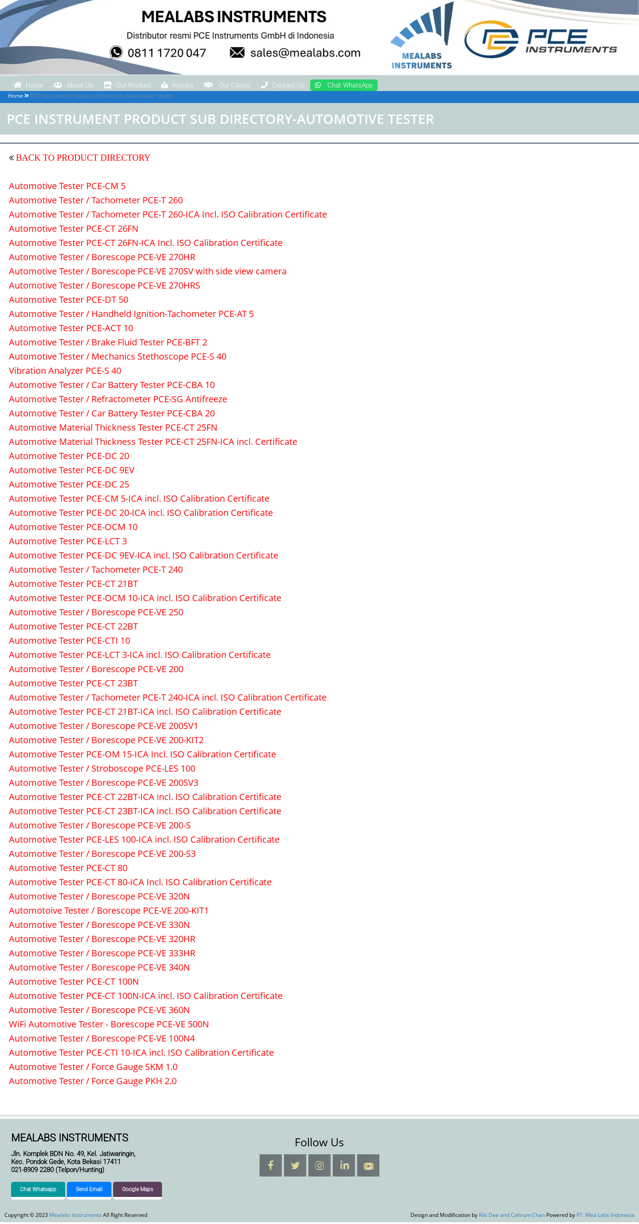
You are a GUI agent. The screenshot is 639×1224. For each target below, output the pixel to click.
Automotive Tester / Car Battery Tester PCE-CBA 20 (112, 415)
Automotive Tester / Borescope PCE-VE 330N (99, 926)
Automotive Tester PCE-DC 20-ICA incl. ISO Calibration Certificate (141, 514)
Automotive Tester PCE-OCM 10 (73, 529)
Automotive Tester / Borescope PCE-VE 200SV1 (103, 727)
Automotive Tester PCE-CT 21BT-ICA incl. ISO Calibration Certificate (145, 713)
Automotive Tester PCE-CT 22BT (73, 628)
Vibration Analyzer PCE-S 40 (65, 372)
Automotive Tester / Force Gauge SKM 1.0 (93, 1068)
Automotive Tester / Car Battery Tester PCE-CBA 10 (112, 386)
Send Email (89, 1191)
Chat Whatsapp (38, 1191)
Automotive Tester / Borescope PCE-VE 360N (99, 1012)
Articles (230, 86)
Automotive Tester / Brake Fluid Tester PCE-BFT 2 (108, 344)
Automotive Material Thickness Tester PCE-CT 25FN (113, 429)
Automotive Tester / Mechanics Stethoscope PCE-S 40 (117, 358)
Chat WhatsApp (447, 86)
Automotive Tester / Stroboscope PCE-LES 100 (102, 770)
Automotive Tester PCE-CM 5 (67, 188)
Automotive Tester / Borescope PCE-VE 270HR (102, 259)
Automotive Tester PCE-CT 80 (68, 869)
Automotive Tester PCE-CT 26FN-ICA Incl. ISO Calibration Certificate (146, 244)
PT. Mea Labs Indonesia (605, 1216)
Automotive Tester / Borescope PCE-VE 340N (99, 969)
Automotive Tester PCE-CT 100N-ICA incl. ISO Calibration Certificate (146, 997)
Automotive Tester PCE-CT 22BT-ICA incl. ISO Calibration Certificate (145, 798)
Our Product (164, 86)
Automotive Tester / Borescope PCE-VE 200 (96, 671)
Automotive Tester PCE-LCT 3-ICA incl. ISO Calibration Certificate (140, 656)
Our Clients (295, 86)
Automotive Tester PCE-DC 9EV (71, 472)
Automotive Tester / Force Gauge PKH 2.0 (93, 1083)
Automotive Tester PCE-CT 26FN (73, 230)
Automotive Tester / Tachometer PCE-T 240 (96, 571)
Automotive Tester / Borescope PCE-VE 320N (99, 898)
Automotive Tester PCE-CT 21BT (73, 585)
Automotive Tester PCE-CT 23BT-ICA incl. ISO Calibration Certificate (145, 813)
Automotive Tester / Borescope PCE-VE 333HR (102, 955)
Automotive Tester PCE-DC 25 (69, 486)
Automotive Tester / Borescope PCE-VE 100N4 (102, 1040)
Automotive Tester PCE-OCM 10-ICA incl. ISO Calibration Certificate (145, 600)
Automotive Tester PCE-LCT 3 (68, 543)
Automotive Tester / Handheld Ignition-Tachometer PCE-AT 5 (131, 315)
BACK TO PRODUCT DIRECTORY (82, 159)
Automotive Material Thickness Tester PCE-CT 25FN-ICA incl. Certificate (153, 443)
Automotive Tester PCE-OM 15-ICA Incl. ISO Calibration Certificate (142, 756)
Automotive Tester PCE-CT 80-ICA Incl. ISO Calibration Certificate (140, 884)
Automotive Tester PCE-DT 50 (68, 301)
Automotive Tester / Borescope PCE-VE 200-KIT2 (106, 742)
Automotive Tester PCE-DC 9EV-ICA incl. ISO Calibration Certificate (143, 557)
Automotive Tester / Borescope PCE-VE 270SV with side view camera (148, 273)
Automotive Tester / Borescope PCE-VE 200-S (100, 827)
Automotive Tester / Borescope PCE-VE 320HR (102, 941)
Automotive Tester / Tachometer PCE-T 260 (96, 202)
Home (35, 86)
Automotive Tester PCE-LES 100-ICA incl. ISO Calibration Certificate (144, 841)
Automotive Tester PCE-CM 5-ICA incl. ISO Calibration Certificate (139, 500)
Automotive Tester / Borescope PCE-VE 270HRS (104, 287)
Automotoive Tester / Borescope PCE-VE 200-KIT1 (109, 912)
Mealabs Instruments (10, 76)
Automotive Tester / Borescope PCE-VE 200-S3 (102, 855)
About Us (93, 86)
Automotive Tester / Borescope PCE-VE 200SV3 (103, 784)
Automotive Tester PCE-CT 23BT (73, 685)
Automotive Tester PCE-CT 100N (74, 983)
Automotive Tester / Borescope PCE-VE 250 (96, 614)
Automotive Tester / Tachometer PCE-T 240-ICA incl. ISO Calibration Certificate (168, 699)
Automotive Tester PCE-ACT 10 (71, 330)
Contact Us (368, 86)
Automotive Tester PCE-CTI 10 (69, 642)
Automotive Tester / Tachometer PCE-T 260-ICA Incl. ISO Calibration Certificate (168, 216)
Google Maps (137, 1191)
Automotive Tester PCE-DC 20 (69, 457)
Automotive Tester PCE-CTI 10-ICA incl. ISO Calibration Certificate (141, 1054)
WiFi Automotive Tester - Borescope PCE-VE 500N (109, 1026)
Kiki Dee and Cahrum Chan (512, 1216)
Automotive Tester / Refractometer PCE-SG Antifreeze (118, 401)
